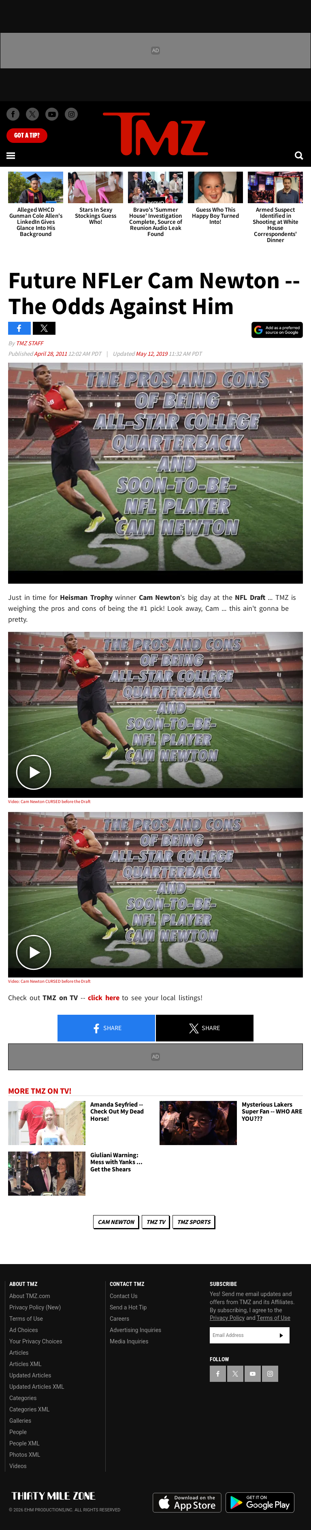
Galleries (20, 1420)
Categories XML (29, 1409)
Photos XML (24, 1454)
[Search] (299, 155)
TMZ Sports (193, 1222)
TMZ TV (155, 1222)
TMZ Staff (29, 343)
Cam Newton (116, 1222)
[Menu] (11, 155)
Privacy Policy (227, 1318)
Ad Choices (23, 1330)
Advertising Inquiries (135, 1330)
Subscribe (281, 1335)
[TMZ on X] (32, 114)
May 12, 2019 (152, 353)
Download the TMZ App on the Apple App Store (187, 1503)
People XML (24, 1443)
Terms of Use (26, 1318)
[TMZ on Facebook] (12, 114)
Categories (22, 1398)
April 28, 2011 (51, 353)
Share (106, 1028)
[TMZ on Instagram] (71, 114)
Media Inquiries (129, 1341)
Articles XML (25, 1364)
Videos (18, 1466)
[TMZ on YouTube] (253, 1374)
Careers (119, 1318)
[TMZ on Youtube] (51, 114)
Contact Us (124, 1296)
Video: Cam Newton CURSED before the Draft (49, 801)
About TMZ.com (29, 1296)
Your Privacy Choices (35, 1341)
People (18, 1432)
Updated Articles (30, 1375)
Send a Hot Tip (128, 1307)
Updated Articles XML (36, 1386)
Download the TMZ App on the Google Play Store (260, 1502)
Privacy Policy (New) (35, 1307)
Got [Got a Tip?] (27, 136)
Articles (19, 1352)
